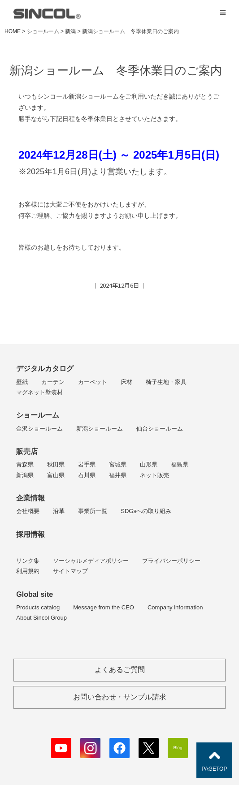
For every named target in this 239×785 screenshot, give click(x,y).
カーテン (53, 382)
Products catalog (38, 607)
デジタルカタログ (45, 368)
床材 (126, 382)
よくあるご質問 (120, 669)
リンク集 (27, 560)
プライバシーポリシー (171, 560)
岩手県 (87, 464)
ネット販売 (154, 475)
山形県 (148, 464)
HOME (12, 31)
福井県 (117, 475)
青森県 (25, 464)
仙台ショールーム (159, 428)
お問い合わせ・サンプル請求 (119, 697)
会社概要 (27, 511)
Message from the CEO (103, 607)
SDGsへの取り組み (146, 511)
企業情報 (30, 498)
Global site (34, 594)
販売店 (27, 451)
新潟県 (25, 475)
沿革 (59, 511)
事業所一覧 (92, 511)
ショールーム (37, 415)
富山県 (56, 475)
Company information (175, 607)
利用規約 (27, 571)
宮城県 (117, 464)
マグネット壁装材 (39, 392)
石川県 (87, 475)
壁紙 (22, 382)
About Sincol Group (41, 617)
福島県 (179, 464)
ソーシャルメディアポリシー (91, 560)
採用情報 (30, 534)
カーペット (92, 382)
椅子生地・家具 (166, 382)
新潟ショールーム (99, 428)
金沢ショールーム (39, 428)
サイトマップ (70, 571)
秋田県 (56, 464)
